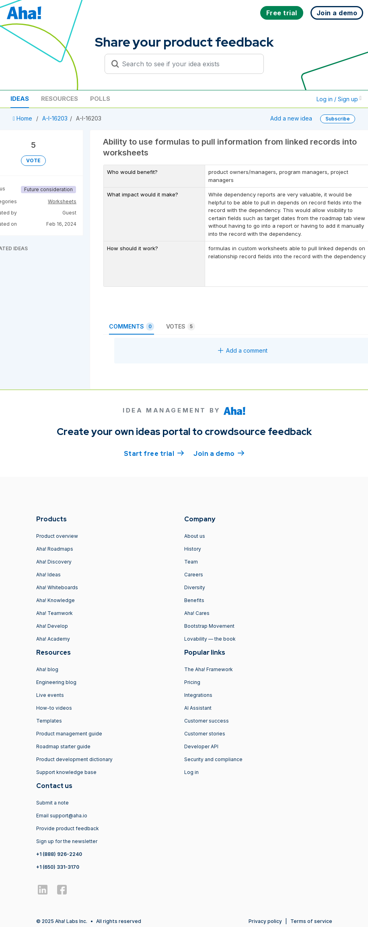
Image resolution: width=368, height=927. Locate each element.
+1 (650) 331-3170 (57, 867)
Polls (100, 98)
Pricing (192, 682)
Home (23, 118)
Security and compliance (213, 759)
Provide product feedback (67, 828)
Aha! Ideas (48, 575)
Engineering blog (56, 682)
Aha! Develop (52, 626)
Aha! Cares (197, 613)
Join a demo (218, 453)
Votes (180, 327)
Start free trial (154, 453)
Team (191, 562)
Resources (59, 98)
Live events (50, 695)
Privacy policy (265, 921)
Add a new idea (291, 118)
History (192, 549)
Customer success (206, 721)
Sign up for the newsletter (66, 841)
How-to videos (54, 708)
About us (194, 536)
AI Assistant (198, 708)
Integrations (198, 695)
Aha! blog (47, 669)
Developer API (201, 746)
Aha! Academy (53, 639)
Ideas (19, 98)
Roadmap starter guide (63, 746)
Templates (49, 721)
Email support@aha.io (61, 816)
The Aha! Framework (208, 669)
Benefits (194, 600)
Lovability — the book (210, 639)
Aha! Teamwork (54, 613)
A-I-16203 (55, 118)
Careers (193, 575)
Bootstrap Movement (209, 626)
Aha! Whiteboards (57, 587)
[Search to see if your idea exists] (188, 64)
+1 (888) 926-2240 (59, 854)
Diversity (194, 587)
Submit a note (52, 803)
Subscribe (337, 119)
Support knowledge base (66, 772)
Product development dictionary (74, 759)
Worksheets (62, 201)
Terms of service (311, 921)
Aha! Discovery (54, 562)
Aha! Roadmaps (54, 549)
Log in (191, 772)
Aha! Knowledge (55, 600)
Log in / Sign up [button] (339, 99)
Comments (131, 327)
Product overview (57, 536)
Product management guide (69, 734)
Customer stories (204, 734)
